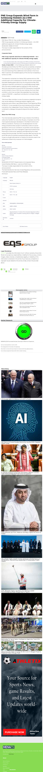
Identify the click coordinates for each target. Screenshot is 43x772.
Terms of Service (6, 762)
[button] (21, 1)
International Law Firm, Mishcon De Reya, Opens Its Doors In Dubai (21, 534)
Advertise (5, 767)
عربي (18, 1)
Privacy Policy (6, 763)
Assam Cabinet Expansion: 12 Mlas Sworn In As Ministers (19, 618)
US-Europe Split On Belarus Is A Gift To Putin (16, 401)
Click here (11, 755)
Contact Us (5, 765)
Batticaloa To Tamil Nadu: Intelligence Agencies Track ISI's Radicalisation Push (20, 641)
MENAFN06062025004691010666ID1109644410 (15, 234)
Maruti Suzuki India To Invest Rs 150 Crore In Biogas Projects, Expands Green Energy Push (21, 653)
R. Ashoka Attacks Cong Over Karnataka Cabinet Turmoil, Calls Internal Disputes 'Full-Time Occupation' (20, 475)
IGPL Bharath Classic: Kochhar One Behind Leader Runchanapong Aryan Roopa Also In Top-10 (17, 592)
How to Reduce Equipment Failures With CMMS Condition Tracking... (14, 353)
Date (3, 33)
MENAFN (4, 40)
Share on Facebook (19, 33)
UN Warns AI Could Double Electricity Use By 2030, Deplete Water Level (20, 444)
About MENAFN (6, 769)
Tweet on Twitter (27, 33)
